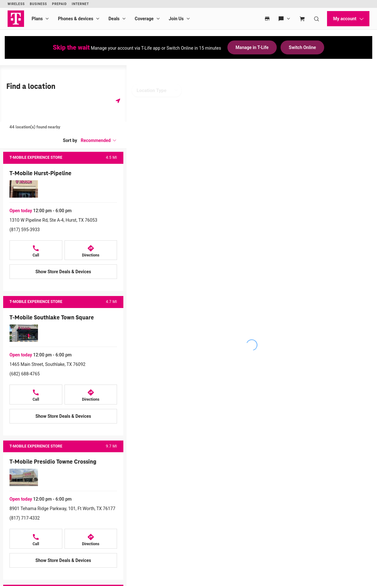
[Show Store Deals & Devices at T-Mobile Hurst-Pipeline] (63, 271)
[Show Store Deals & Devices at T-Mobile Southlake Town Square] (63, 416)
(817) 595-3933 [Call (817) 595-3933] (24, 229)
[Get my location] (118, 100)
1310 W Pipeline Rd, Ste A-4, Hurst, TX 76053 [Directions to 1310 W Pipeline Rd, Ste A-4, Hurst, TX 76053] (53, 220)
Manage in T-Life (252, 47)
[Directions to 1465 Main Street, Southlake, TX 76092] (90, 394)
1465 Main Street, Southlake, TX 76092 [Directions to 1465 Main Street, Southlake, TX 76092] (47, 364)
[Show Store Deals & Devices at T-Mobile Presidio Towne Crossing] (63, 560)
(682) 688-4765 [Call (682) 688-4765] (24, 373)
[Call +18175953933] (35, 250)
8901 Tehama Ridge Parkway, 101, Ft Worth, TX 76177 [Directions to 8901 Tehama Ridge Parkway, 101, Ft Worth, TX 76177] (62, 508)
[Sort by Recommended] (98, 140)
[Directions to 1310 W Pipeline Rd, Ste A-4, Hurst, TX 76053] (90, 250)
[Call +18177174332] (35, 539)
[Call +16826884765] (35, 394)
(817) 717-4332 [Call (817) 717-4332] (24, 518)
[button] (98, 140)
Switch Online (302, 47)
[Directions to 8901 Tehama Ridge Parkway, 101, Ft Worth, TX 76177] (90, 539)
